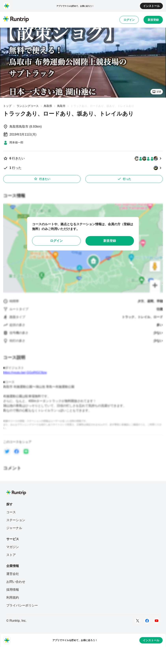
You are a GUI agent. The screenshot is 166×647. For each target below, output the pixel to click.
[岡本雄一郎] (13, 142)
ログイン (129, 19)
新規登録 (153, 19)
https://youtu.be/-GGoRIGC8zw (25, 372)
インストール (151, 6)
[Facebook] (147, 621)
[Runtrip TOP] (16, 19)
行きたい (42, 179)
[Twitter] (137, 621)
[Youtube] (156, 621)
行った (124, 179)
